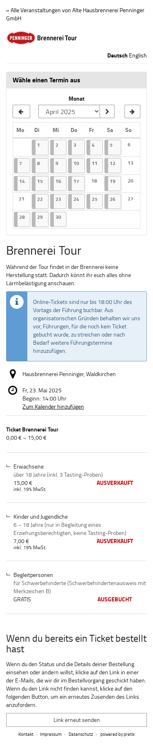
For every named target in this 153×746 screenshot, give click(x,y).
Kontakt (25, 734)
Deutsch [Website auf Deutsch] (117, 55)
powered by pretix (117, 734)
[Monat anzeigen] (107, 112)
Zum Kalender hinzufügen (53, 406)
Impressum (51, 734)
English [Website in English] (138, 55)
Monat (76, 99)
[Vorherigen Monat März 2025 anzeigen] (21, 112)
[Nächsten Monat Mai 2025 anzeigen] (132, 112)
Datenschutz (81, 734)
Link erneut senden (76, 720)
